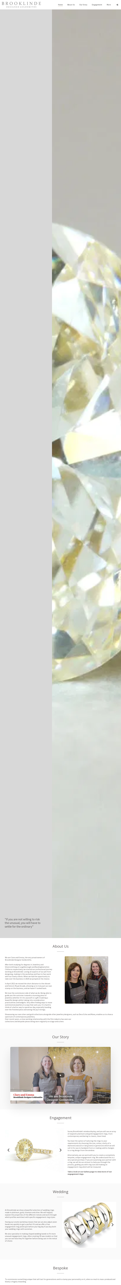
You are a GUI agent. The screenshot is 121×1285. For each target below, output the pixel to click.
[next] (60, 1161)
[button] (117, 5)
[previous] (8, 1161)
